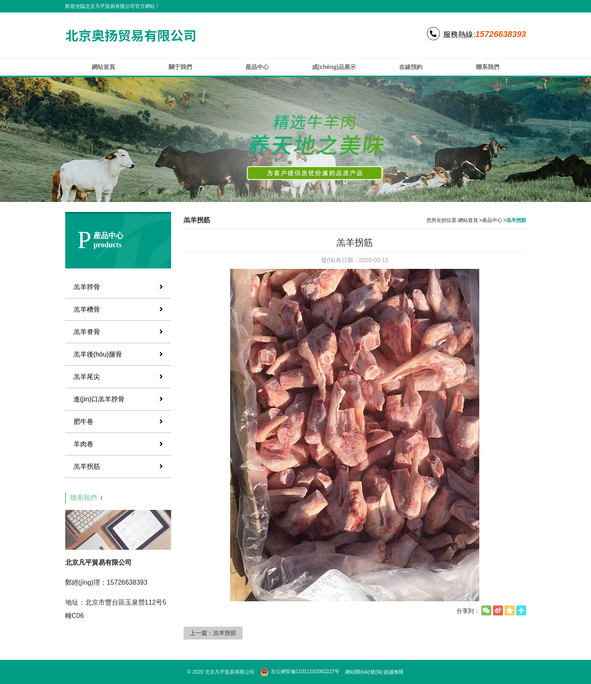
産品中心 (492, 220)
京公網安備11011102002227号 (299, 672)
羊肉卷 (118, 444)
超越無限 (394, 672)
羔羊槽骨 (118, 309)
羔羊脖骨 (118, 287)
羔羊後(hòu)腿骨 (118, 354)
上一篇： (213, 633)
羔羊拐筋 (118, 466)
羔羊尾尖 (118, 377)
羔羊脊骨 (118, 332)
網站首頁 (468, 220)
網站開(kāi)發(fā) (363, 672)
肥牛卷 (118, 422)
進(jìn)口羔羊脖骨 (118, 399)
